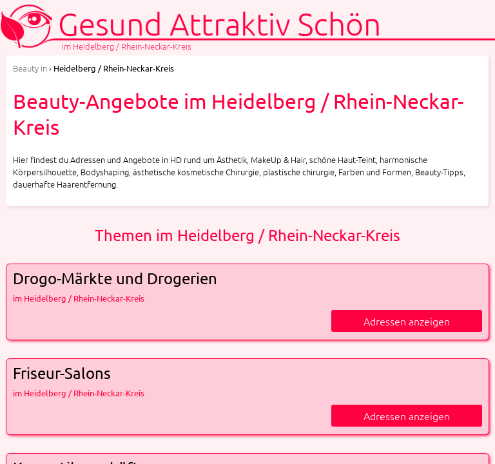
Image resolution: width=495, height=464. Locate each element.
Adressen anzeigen (407, 321)
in (30, 68)
